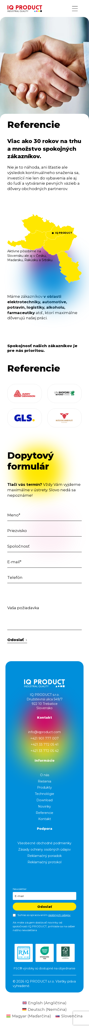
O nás (44, 775)
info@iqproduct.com (44, 732)
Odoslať (17, 639)
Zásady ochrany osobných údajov (44, 849)
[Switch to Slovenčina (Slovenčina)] (69, 1016)
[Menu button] (75, 8)
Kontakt (44, 819)
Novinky (44, 806)
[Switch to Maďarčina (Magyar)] (28, 1016)
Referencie (44, 813)
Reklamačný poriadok (44, 856)
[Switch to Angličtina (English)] (44, 1003)
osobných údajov (59, 915)
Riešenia (44, 781)
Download (44, 800)
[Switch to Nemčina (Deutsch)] (44, 1009)
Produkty (44, 787)
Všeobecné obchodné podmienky (44, 843)
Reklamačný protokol (44, 862)
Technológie (44, 794)
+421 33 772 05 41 (44, 744)
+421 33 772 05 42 (45, 751)
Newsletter (20, 889)
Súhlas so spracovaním (44, 915)
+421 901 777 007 (44, 738)
